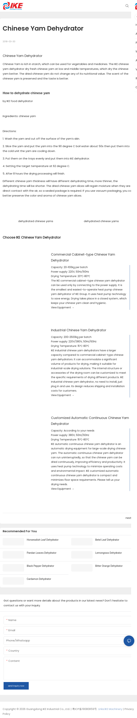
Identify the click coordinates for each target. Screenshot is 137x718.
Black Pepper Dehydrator (40, 565)
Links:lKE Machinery (110, 709)
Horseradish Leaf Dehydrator (43, 539)
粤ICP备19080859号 (84, 709)
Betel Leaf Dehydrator (107, 539)
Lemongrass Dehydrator (108, 552)
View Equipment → (62, 307)
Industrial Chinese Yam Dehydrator (78, 330)
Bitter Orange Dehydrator (109, 565)
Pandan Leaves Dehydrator (41, 552)
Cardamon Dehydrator (39, 579)
